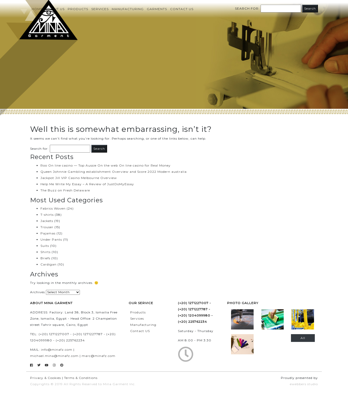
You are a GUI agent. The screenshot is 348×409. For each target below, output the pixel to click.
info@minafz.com (56, 349)
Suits (44, 246)
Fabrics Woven (53, 208)
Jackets (46, 221)
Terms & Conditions (81, 378)
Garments (157, 9)
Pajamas (47, 233)
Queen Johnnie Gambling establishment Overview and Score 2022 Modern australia (113, 172)
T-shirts (47, 215)
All (303, 338)
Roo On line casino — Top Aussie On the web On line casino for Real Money (105, 165)
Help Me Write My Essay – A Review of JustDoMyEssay (87, 184)
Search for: (247, 8)
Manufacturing (128, 9)
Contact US (140, 331)
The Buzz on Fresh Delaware (65, 190)
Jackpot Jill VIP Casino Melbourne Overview (78, 178)
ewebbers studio (304, 384)
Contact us (181, 9)
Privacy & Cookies (45, 378)
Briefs (45, 258)
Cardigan (48, 264)
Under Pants (51, 239)
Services (100, 9)
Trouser (46, 227)
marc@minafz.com (98, 356)
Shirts (45, 252)
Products (78, 9)
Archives (37, 292)
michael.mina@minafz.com (54, 356)
